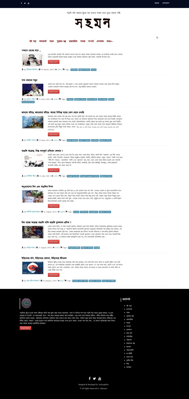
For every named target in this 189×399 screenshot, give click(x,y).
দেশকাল (100, 41)
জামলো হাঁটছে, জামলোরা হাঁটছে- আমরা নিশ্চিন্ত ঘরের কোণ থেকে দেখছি (53, 112)
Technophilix (103, 384)
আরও (109, 41)
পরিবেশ (128, 340)
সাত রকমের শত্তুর (29, 80)
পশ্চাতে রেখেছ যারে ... (31, 50)
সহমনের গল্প (129, 343)
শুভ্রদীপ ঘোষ (31, 140)
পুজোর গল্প (61, 41)
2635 (59, 69)
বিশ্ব (126, 364)
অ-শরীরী (128, 353)
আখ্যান (127, 347)
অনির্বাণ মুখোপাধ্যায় (33, 212)
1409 (62, 212)
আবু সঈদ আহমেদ (33, 280)
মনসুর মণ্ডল (30, 247)
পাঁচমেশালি (128, 350)
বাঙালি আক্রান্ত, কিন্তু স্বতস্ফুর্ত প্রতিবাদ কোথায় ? (42, 151)
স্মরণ (51, 41)
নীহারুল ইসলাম (32, 69)
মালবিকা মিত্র (31, 176)
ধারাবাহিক (73, 41)
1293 (55, 176)
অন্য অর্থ (128, 333)
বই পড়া (32, 41)
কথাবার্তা (42, 41)
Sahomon (103, 388)
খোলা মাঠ (128, 357)
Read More (25, 328)
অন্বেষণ (127, 367)
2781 (55, 140)
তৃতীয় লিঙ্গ (128, 360)
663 (61, 280)
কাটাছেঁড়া (128, 336)
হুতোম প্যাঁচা (31, 99)
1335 (57, 247)
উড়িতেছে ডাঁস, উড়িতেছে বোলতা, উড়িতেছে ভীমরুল (44, 258)
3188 (55, 99)
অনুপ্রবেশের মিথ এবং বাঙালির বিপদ (37, 186)
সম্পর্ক (91, 41)
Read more (54, 62)
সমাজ (82, 41)
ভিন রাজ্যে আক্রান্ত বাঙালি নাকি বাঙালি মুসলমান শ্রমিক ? (46, 222)
